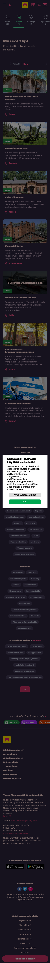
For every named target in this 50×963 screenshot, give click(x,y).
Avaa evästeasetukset (25, 495)
